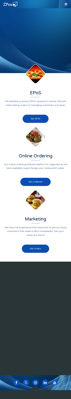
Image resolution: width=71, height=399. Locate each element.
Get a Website (35, 181)
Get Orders (35, 248)
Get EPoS (35, 118)
